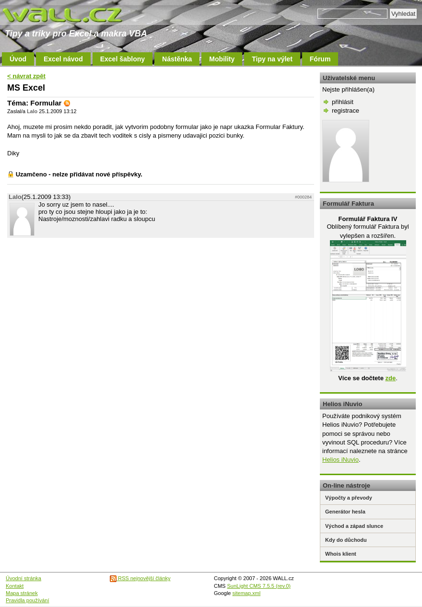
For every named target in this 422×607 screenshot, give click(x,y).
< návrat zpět (26, 76)
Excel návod (63, 59)
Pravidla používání (27, 600)
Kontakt (14, 586)
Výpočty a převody (348, 498)
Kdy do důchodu (346, 540)
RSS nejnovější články (140, 578)
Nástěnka (177, 59)
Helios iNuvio (340, 459)
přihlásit (342, 101)
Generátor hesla (345, 511)
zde (390, 378)
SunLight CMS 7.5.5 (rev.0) (259, 586)
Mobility (221, 59)
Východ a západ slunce (354, 526)
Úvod (18, 59)
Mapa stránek (22, 593)
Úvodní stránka (23, 578)
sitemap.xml (247, 593)
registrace (345, 110)
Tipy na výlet (272, 59)
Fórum (320, 59)
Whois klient (340, 554)
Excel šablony (122, 59)
